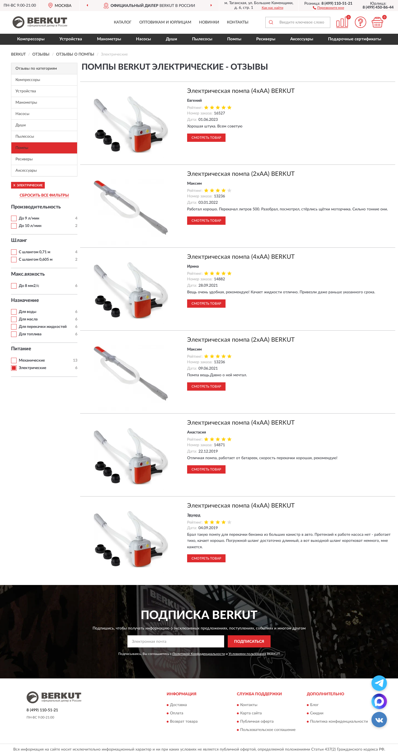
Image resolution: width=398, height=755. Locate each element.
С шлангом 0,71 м (34, 252)
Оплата (176, 713)
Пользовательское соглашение (267, 730)
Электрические (32, 368)
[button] (328, 7)
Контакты (237, 22)
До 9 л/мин (29, 218)
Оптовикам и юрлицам (165, 22)
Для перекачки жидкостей (43, 327)
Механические (32, 360)
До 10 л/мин (30, 226)
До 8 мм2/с (29, 286)
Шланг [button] (19, 240)
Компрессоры (30, 39)
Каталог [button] (123, 22)
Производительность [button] (36, 207)
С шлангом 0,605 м (36, 260)
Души (171, 39)
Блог (314, 705)
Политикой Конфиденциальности (198, 653)
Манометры (109, 39)
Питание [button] (21, 348)
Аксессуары (301, 39)
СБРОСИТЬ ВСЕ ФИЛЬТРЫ (44, 195)
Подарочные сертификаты (354, 39)
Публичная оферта (257, 721)
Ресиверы (265, 39)
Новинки (209, 22)
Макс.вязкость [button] (28, 274)
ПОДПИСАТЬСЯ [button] (249, 642)
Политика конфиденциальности (339, 721)
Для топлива (30, 334)
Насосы (143, 39)
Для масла (28, 319)
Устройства (70, 39)
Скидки (316, 713)
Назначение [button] (25, 300)
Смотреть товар (206, 137)
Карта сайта (251, 713)
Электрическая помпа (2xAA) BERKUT (241, 174)
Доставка (178, 705)
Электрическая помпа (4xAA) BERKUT (241, 91)
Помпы (234, 39)
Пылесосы (202, 39)
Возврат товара (184, 721)
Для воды (27, 312)
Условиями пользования (247, 653)
